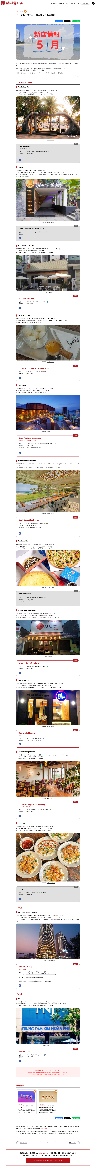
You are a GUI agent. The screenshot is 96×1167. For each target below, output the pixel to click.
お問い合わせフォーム (50, 1074)
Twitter (74, 3)
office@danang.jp (45, 1128)
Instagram (38, 1074)
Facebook (76, 3)
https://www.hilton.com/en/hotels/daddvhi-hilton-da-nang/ (41, 974)
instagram (72, 3)
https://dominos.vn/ (31, 601)
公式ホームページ (51, 798)
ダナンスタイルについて (59, 3)
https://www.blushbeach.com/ (33, 527)
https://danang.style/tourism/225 (34, 977)
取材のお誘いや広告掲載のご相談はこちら (48, 1160)
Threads (78, 3)
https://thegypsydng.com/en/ (33, 447)
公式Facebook (50, 140)
